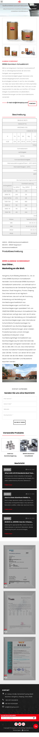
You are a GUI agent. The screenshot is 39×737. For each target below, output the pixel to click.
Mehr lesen (8, 489)
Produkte (10, 9)
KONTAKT (32, 106)
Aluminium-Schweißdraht (22, 9)
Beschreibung (19, 117)
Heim (4, 9)
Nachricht (7, 474)
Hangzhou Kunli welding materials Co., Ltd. (23, 732)
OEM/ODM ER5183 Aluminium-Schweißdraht (17, 314)
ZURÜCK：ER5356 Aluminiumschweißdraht (15, 245)
